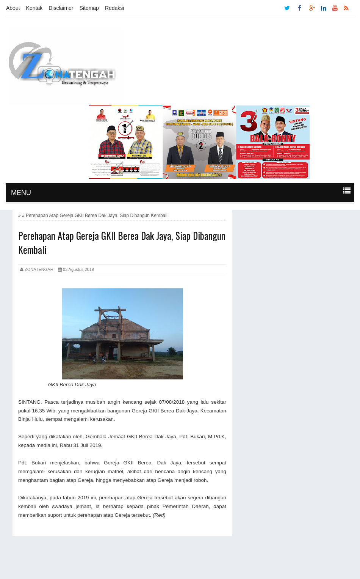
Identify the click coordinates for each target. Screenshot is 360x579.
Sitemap (89, 8)
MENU (21, 193)
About (13, 8)
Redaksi (114, 8)
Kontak (34, 8)
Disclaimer (61, 8)
